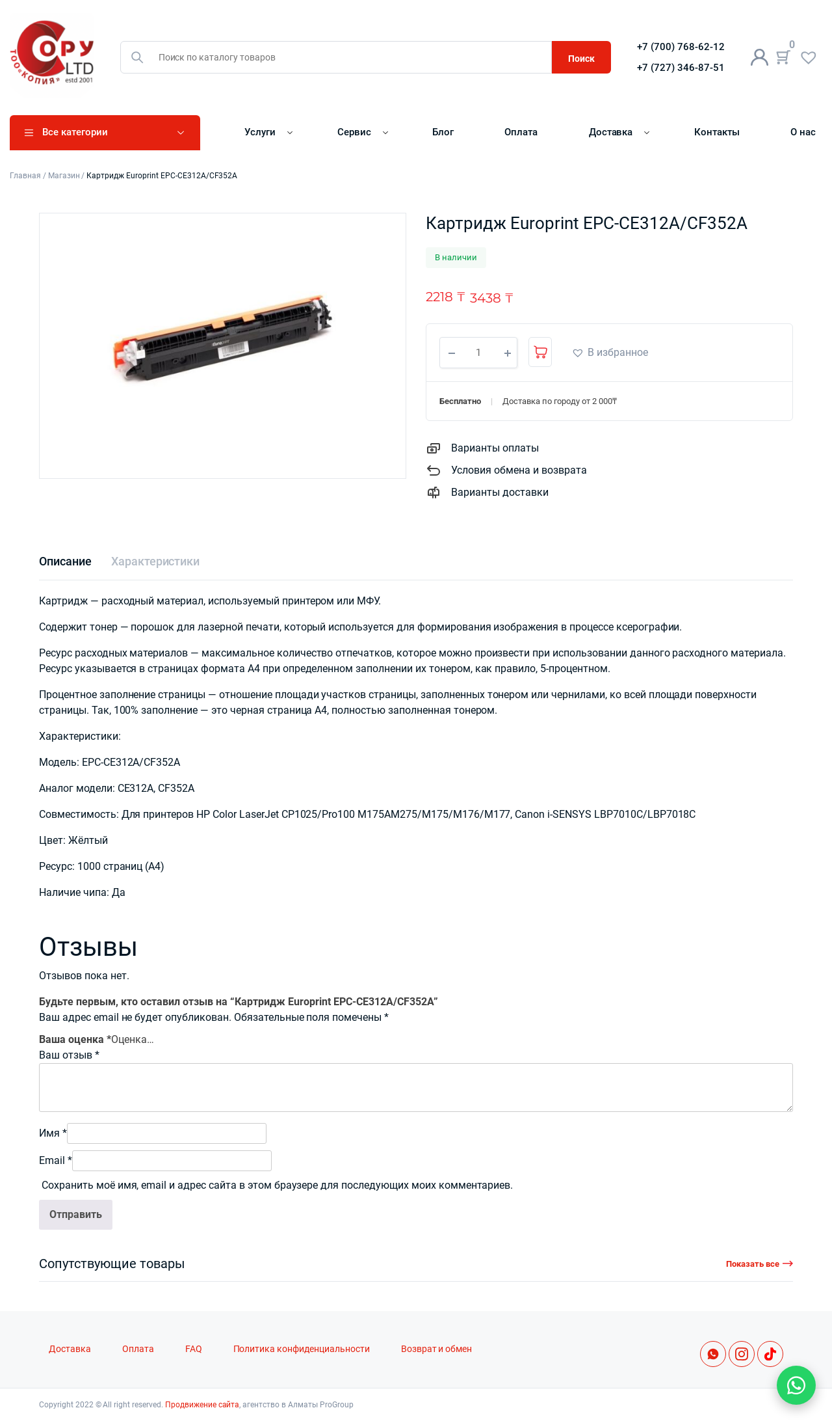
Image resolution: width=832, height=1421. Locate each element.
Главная (25, 175)
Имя (53, 1133)
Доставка (611, 132)
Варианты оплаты (495, 448)
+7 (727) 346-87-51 (681, 68)
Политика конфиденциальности (301, 1349)
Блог (443, 132)
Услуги (260, 132)
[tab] (65, 561)
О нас (803, 132)
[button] (609, 352)
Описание (65, 561)
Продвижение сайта (202, 1404)
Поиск (581, 58)
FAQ (193, 1349)
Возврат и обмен (437, 1349)
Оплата (521, 132)
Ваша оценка (75, 1039)
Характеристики (155, 561)
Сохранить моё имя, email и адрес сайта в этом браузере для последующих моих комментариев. (277, 1185)
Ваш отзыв (69, 1055)
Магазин (64, 175)
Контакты (717, 132)
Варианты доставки (500, 492)
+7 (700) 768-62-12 (681, 47)
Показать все (752, 1264)
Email (55, 1160)
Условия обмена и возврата (519, 470)
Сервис (354, 132)
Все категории (75, 132)
